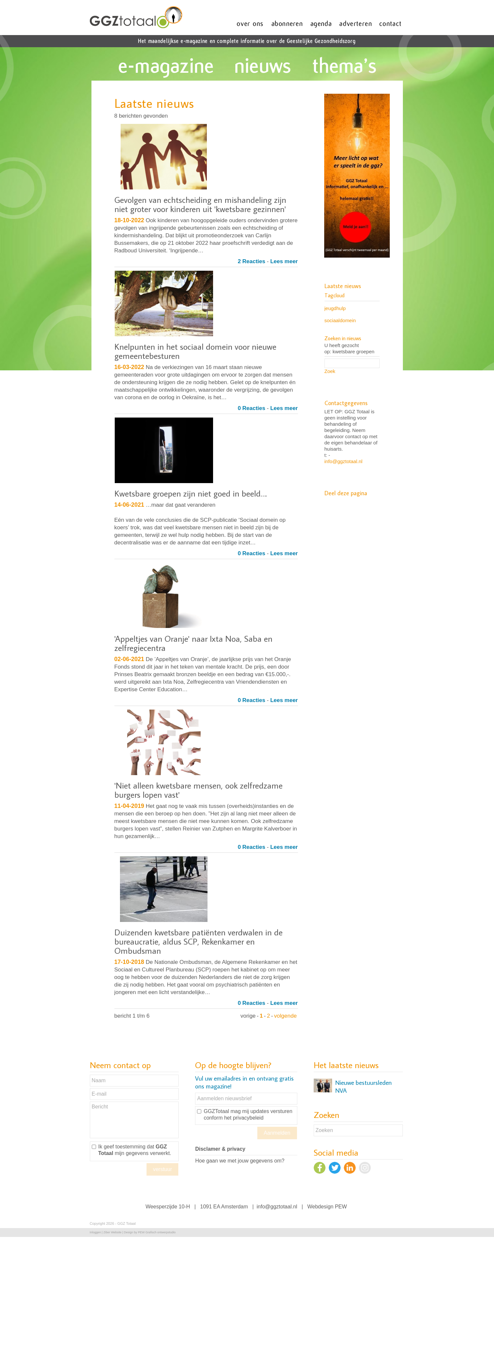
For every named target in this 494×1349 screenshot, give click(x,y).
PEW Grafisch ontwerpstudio (157, 1232)
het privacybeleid (244, 1118)
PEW (341, 1206)
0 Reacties (251, 408)
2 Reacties (251, 261)
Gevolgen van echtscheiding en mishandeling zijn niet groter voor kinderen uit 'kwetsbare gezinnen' (200, 204)
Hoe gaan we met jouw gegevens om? (239, 1160)
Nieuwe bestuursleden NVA (363, 1086)
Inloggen (95, 1232)
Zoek (330, 371)
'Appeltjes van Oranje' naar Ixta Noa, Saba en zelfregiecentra (193, 643)
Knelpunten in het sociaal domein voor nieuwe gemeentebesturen (195, 351)
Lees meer (284, 261)
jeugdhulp (335, 308)
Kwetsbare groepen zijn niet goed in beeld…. (190, 493)
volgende (285, 1016)
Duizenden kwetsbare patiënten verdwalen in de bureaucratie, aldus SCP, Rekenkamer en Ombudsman (198, 941)
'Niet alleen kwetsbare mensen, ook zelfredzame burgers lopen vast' (198, 790)
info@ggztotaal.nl (344, 461)
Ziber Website (112, 1232)
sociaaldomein (340, 320)
